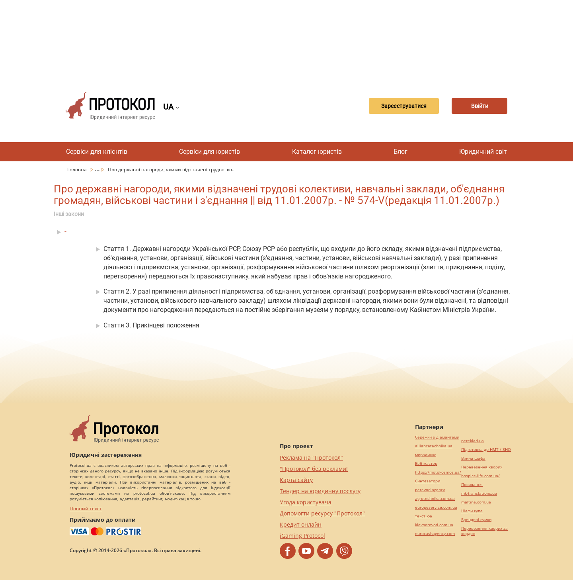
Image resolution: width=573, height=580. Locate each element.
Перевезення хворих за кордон (484, 531)
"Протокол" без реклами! (314, 468)
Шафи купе (472, 510)
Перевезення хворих (481, 467)
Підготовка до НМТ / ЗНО (486, 449)
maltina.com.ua (476, 502)
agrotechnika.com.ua (435, 498)
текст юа (423, 516)
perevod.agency (430, 489)
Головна (77, 169)
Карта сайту (296, 480)
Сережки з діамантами (437, 437)
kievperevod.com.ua (434, 524)
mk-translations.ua (479, 493)
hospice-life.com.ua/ (480, 475)
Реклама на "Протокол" (311, 457)
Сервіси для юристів (209, 151)
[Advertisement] (286, 40)
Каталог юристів (317, 151)
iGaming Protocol (302, 535)
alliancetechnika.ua (433, 446)
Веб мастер (426, 463)
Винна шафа (473, 458)
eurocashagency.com (435, 533)
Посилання (472, 484)
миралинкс (425, 454)
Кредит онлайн (301, 524)
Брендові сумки (476, 519)
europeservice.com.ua (436, 507)
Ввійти (479, 106)
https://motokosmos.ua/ (438, 472)
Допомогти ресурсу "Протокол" (322, 513)
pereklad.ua (472, 440)
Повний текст (86, 508)
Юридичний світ (483, 151)
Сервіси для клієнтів (96, 151)
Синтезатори (427, 481)
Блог (400, 151)
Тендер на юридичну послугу (320, 491)
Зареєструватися (404, 106)
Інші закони (69, 214)
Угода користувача (305, 502)
